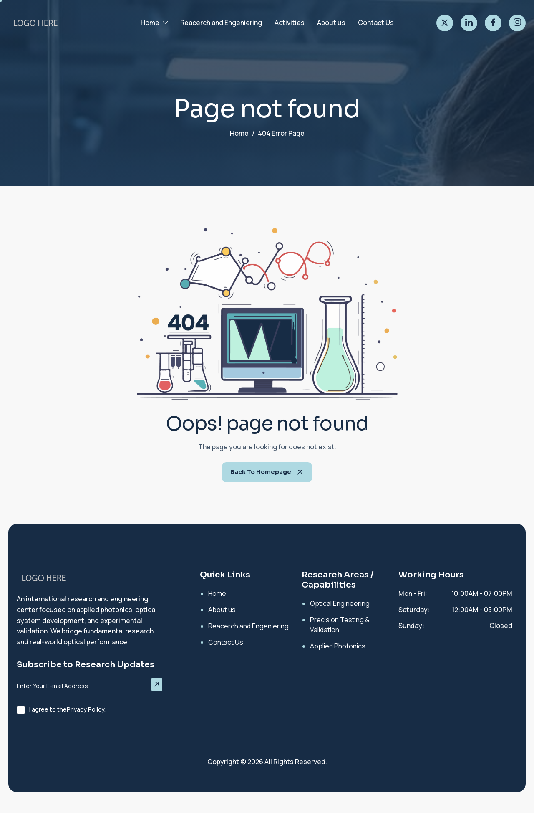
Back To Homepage (267, 472)
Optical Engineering (340, 603)
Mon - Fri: (412, 593)
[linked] (469, 23)
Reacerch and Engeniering (221, 22)
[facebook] (493, 23)
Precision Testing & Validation (340, 624)
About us (331, 22)
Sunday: (411, 625)
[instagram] (517, 23)
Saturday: (414, 609)
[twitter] (444, 23)
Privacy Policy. (86, 709)
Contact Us (376, 22)
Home (154, 22)
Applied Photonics (337, 646)
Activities (290, 22)
